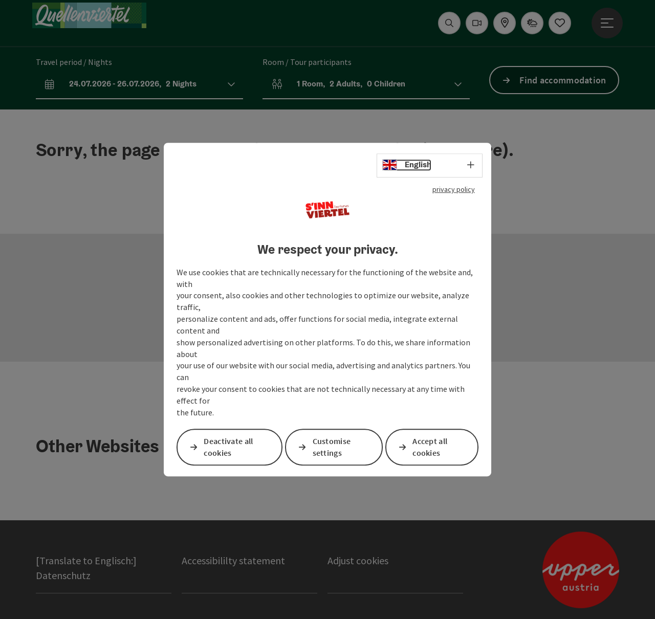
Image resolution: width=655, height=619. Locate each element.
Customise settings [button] (332, 447)
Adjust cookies (358, 560)
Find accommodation (562, 80)
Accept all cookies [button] (429, 447)
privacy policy (453, 189)
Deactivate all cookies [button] (228, 447)
